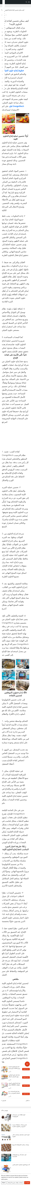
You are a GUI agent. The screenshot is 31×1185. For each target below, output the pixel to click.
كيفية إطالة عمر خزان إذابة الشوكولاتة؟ (18, 1115)
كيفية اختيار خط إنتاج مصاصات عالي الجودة (21, 1135)
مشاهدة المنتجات (26, 1077)
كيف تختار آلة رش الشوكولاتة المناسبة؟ (19, 1156)
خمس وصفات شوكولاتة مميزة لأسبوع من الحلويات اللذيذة (19, 1125)
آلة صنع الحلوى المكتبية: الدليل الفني (21, 1165)
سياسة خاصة (4, 1179)
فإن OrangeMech (16, 106)
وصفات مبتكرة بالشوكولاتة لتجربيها (20, 1145)
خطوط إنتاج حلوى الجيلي (13, 70)
